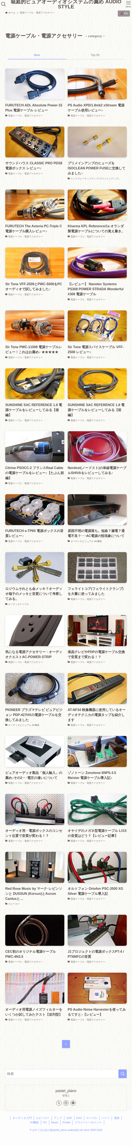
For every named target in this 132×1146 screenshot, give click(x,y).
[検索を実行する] (122, 1073)
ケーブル (91, 1118)
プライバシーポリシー (88, 1122)
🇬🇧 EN (124, 13)
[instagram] (66, 1103)
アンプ (58, 1118)
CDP (69, 1118)
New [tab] (37, 55)
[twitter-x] (59, 1103)
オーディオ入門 (22, 1118)
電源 (116, 1118)
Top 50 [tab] (95, 55)
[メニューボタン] (128, 4)
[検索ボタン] (3, 4)
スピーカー (42, 1118)
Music (54, 1122)
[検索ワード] (66, 1073)
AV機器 (34, 1122)
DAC (79, 1118)
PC (45, 1122)
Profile (66, 1122)
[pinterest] (73, 1103)
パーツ (106, 1118)
